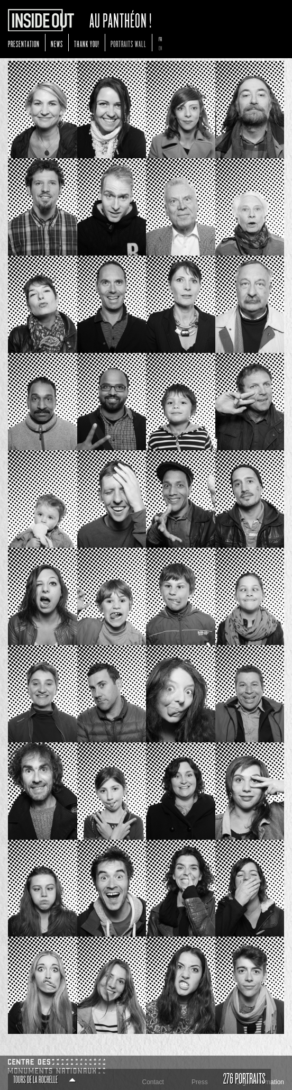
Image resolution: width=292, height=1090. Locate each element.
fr (160, 39)
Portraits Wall (129, 44)
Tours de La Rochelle (44, 1080)
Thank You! (86, 44)
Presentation (24, 44)
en (160, 48)
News (57, 44)
